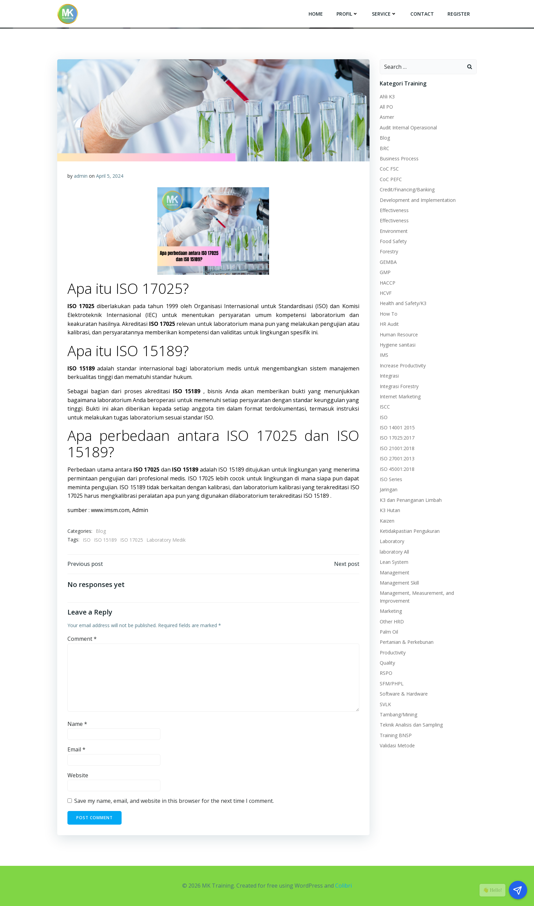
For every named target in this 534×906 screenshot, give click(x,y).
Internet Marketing (400, 396)
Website (77, 775)
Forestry (389, 251)
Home (316, 14)
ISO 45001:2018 (397, 469)
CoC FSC (389, 168)
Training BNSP (396, 735)
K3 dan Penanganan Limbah (411, 500)
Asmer (387, 117)
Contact (422, 14)
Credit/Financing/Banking (407, 189)
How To (388, 314)
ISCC (385, 406)
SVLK (385, 704)
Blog (101, 531)
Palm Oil (389, 632)
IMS (384, 355)
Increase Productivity (403, 365)
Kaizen (387, 521)
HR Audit (389, 324)
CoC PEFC (391, 179)
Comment (82, 638)
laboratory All (394, 552)
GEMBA (388, 262)
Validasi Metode (397, 745)
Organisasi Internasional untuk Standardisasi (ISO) (260, 306)
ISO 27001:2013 (397, 458)
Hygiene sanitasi (397, 344)
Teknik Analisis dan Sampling (411, 724)
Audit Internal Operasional (408, 127)
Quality (387, 662)
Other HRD (392, 621)
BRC (384, 148)
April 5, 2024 (109, 176)
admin (81, 176)
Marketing (391, 611)
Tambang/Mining (398, 714)
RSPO (386, 673)
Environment (394, 231)
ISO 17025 (131, 540)
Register (458, 14)
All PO (386, 107)
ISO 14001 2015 (397, 427)
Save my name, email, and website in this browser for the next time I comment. (174, 801)
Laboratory (392, 541)
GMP (385, 272)
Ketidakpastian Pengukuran (410, 531)
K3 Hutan (390, 510)
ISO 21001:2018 (397, 448)
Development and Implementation (418, 200)
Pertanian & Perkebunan (407, 642)
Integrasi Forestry (399, 386)
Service (384, 14)
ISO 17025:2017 (397, 437)
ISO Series (391, 479)
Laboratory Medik (166, 540)
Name (77, 724)
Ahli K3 (387, 96)
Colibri (343, 885)
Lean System (394, 562)
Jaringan (388, 489)
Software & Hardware (404, 693)
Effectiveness (394, 210)
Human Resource (399, 334)
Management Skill (399, 582)
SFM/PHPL (392, 683)
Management (394, 572)
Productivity (393, 652)
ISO (87, 540)
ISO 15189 (105, 540)
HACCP (387, 283)
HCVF (386, 293)
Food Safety (393, 241)
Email (76, 749)
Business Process (399, 158)
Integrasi (389, 375)
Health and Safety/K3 (403, 303)
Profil (347, 14)
